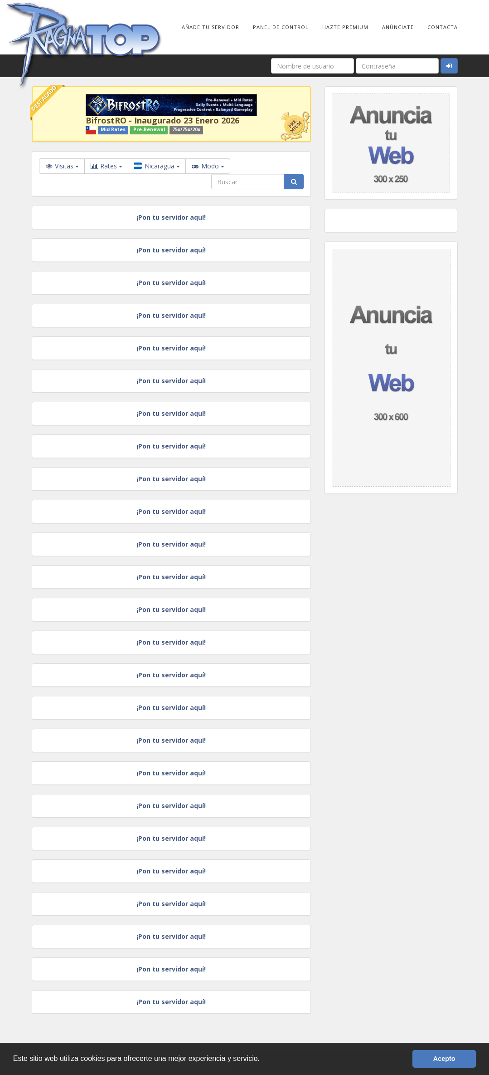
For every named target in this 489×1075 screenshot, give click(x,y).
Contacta (442, 27)
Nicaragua (157, 166)
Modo (207, 166)
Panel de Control (281, 27)
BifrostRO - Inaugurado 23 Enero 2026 (162, 120)
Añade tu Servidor (210, 27)
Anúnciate (398, 27)
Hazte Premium (345, 27)
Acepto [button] (444, 1058)
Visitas (62, 166)
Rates (106, 166)
